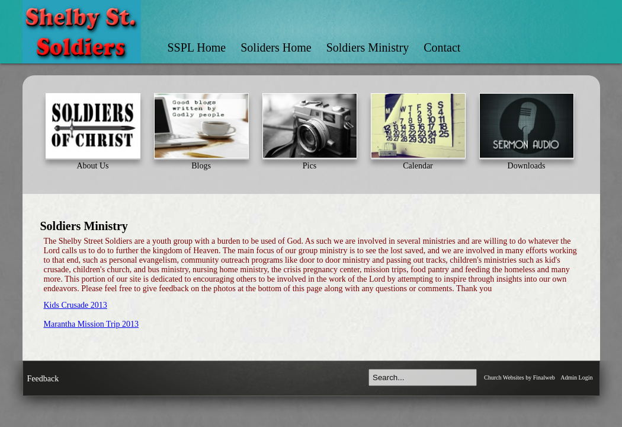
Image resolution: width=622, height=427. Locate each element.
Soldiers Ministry (367, 47)
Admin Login (576, 377)
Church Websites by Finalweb (519, 377)
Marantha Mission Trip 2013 (91, 324)
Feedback (43, 378)
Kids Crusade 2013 (75, 305)
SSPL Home (197, 47)
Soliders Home (276, 47)
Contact (442, 47)
